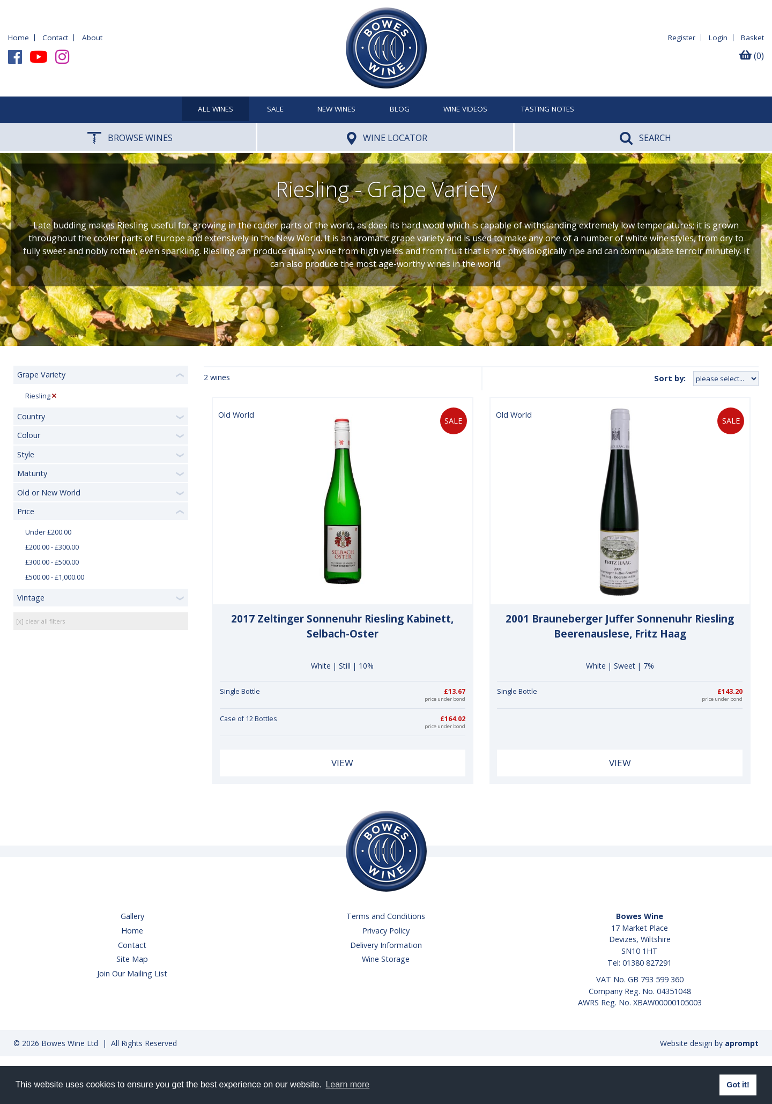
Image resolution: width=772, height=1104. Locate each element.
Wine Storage (386, 959)
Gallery (132, 916)
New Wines (336, 109)
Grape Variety (41, 374)
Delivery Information (386, 945)
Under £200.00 (48, 532)
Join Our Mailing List (132, 973)
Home (18, 37)
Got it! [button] (737, 1084)
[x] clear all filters (40, 621)
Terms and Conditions (385, 916)
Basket (752, 37)
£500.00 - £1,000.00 (54, 577)
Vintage (30, 597)
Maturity (32, 473)
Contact (55, 37)
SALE (275, 109)
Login (718, 37)
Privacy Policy (386, 930)
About (92, 37)
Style (25, 454)
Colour (28, 435)
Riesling (37, 396)
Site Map (132, 959)
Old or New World (48, 492)
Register (681, 37)
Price (25, 511)
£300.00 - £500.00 (52, 562)
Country (31, 416)
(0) (751, 56)
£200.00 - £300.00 (52, 547)
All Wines (215, 109)
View (342, 763)
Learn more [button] (347, 1084)
